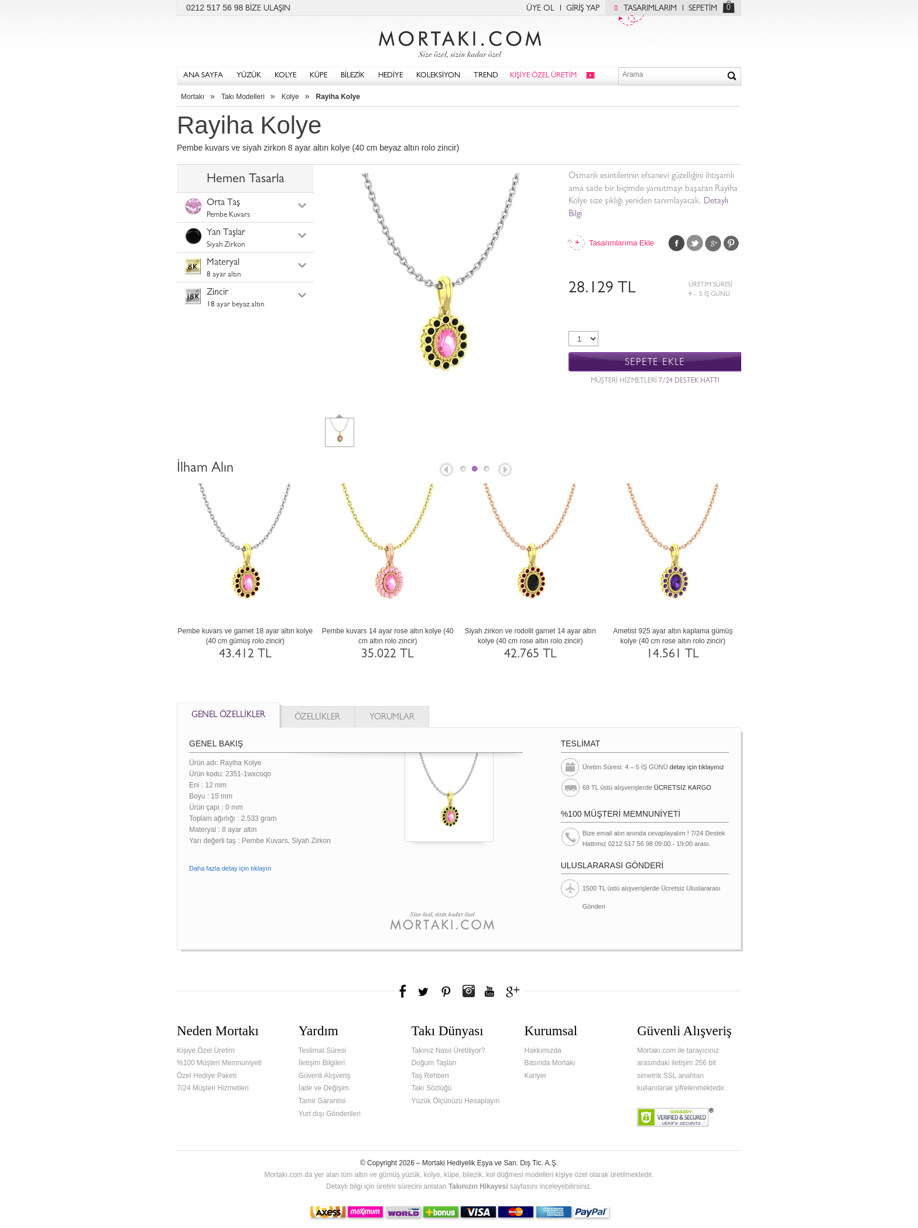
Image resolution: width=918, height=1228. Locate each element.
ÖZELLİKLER (317, 718)
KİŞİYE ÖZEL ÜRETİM (543, 76)
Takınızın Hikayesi (478, 1186)
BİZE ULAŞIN (267, 9)
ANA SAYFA (203, 76)
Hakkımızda (542, 1050)
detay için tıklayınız (697, 766)
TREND (486, 76)
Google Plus (713, 243)
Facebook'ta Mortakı (403, 991)
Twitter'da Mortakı (424, 991)
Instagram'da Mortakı (468, 991)
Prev (445, 470)
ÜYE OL (540, 9)
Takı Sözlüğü (432, 1088)
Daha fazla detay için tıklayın (230, 868)
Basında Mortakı (549, 1063)
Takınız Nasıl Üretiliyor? (448, 1050)
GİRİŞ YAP (583, 9)
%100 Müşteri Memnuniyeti (219, 1063)
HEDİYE (390, 76)
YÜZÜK (249, 76)
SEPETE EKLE (655, 362)
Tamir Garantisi (322, 1101)
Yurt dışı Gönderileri (330, 1114)
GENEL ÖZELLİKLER (228, 715)
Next (505, 470)
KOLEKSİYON (438, 76)
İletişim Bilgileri (322, 1063)
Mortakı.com (459, 41)
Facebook (677, 243)
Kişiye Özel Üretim (206, 1050)
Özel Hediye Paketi (207, 1076)
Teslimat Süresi (322, 1050)
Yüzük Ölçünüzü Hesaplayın (456, 1101)
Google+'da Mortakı (514, 991)
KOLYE (285, 76)
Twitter (695, 243)
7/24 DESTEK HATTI (689, 381)
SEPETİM (702, 9)
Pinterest (731, 243)
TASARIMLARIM (642, 9)
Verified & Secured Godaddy (675, 1117)
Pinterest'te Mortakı (445, 991)
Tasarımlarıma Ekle (621, 242)
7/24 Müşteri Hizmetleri (213, 1088)
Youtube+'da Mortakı (489, 991)
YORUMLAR (392, 718)
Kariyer (535, 1076)
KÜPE (318, 76)
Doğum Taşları (434, 1063)
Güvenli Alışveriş (325, 1076)
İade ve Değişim (324, 1088)
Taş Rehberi (430, 1076)
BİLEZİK (353, 76)
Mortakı (192, 97)
